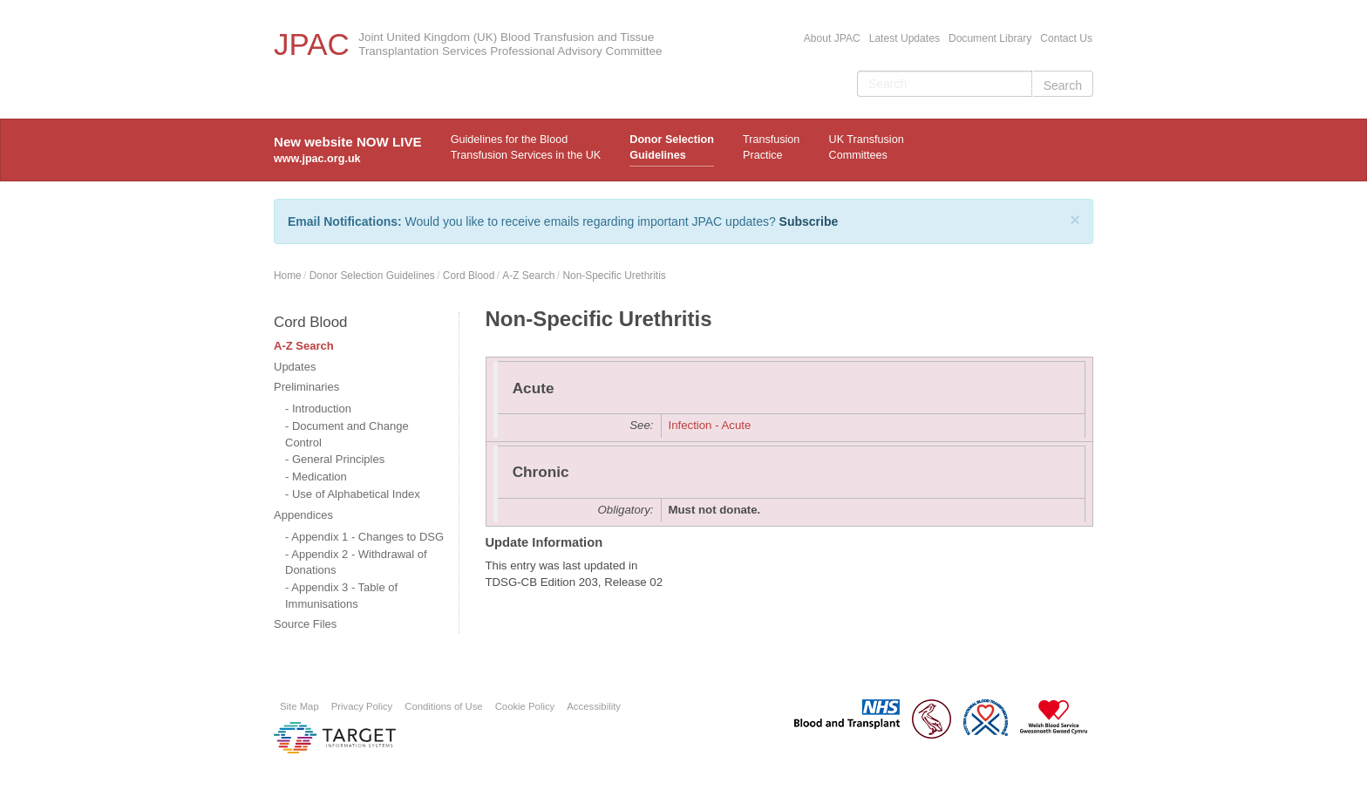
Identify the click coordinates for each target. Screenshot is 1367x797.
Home (288, 275)
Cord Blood (469, 275)
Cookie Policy (525, 706)
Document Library (990, 38)
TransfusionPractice (771, 147)
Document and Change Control (347, 434)
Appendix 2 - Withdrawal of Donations (356, 562)
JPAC (312, 44)
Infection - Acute (710, 425)
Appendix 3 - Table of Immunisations (341, 595)
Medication (319, 476)
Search (1063, 85)
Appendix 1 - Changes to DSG (367, 536)
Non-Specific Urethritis (613, 275)
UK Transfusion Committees (866, 147)
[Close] (1075, 219)
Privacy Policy (362, 706)
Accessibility (594, 706)
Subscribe (809, 221)
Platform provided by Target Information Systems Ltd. (335, 737)
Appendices (303, 514)
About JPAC (832, 38)
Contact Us (1066, 38)
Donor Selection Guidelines (671, 147)
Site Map (299, 706)
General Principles (338, 459)
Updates (295, 366)
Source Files (305, 623)
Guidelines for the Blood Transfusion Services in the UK (526, 147)
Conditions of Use (443, 706)
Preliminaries (306, 386)
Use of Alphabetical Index (356, 494)
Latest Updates (904, 38)
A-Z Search (528, 275)
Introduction (321, 408)
